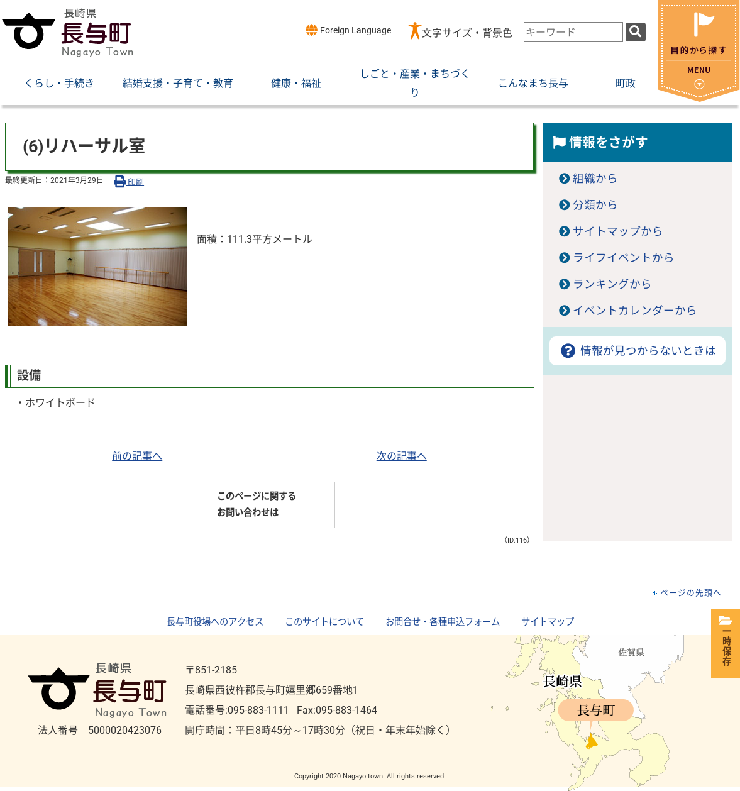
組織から (595, 178)
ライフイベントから (624, 258)
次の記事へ (402, 456)
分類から (595, 205)
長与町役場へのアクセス (215, 622)
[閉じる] (699, 98)
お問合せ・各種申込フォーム (442, 622)
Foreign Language (348, 30)
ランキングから (612, 284)
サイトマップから (618, 231)
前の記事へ (137, 456)
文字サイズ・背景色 (467, 33)
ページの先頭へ (691, 592)
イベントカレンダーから (635, 310)
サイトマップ (547, 622)
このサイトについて (324, 622)
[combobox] (573, 32)
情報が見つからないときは (637, 351)
